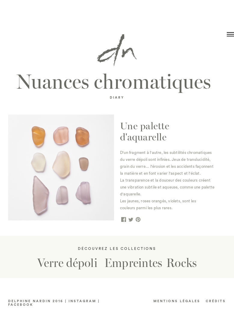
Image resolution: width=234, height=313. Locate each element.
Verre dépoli (67, 263)
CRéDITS (216, 301)
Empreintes (133, 263)
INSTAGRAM (83, 301)
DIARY (117, 97)
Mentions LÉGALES (176, 301)
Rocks (181, 263)
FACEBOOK (20, 304)
